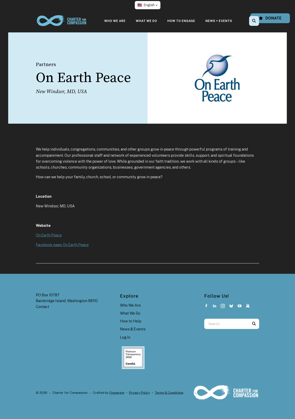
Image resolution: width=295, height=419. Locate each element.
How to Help (130, 321)
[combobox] (226, 324)
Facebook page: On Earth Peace (62, 245)
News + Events (218, 21)
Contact (42, 307)
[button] (147, 5)
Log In (125, 337)
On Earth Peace (49, 235)
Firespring (116, 393)
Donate (270, 18)
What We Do (146, 21)
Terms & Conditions (169, 393)
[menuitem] (115, 20)
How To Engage (181, 21)
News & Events (132, 329)
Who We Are (115, 21)
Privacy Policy (139, 393)
